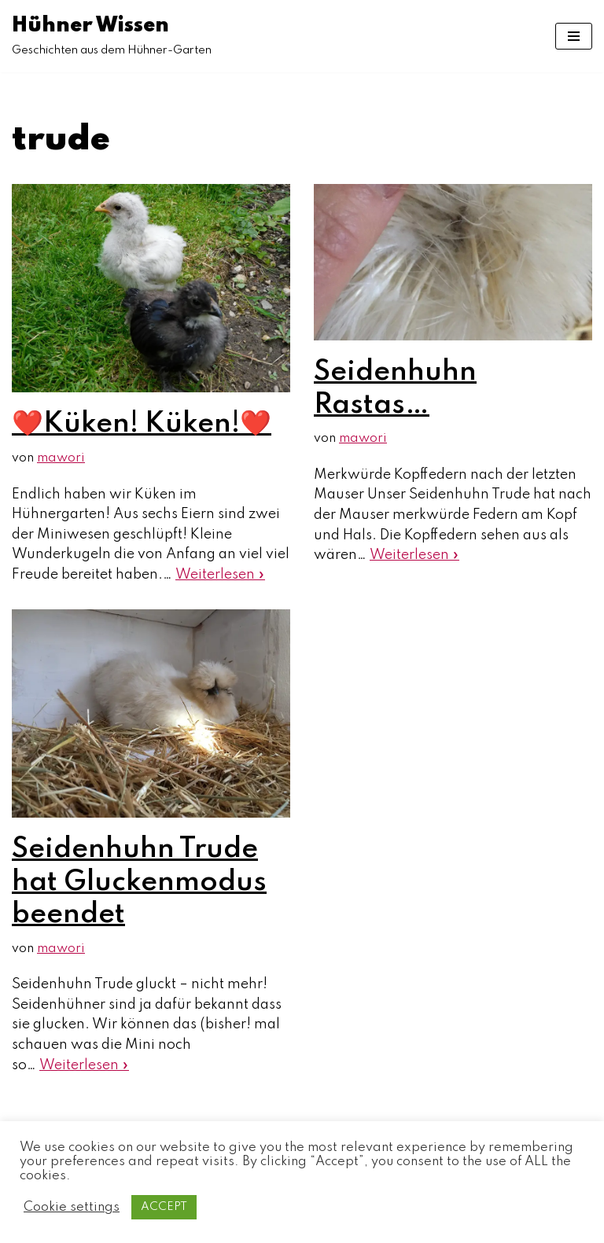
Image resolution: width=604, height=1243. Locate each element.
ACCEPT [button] (164, 1206)
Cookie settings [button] (72, 1207)
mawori (61, 458)
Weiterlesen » (220, 575)
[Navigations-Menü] (573, 36)
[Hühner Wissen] (112, 36)
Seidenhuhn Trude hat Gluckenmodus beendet (139, 882)
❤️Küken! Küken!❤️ (141, 424)
